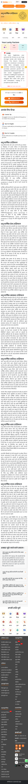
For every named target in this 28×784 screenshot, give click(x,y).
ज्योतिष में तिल (4, 764)
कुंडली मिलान (4, 732)
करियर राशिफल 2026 (5, 649)
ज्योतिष (16, 672)
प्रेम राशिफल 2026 (5, 644)
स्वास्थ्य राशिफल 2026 (5, 647)
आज (13, 38)
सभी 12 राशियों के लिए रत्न (20, 684)
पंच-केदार (17, 704)
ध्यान (2, 747)
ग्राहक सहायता (18, 711)
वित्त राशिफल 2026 (5, 652)
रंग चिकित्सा (3, 744)
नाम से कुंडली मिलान (5, 712)
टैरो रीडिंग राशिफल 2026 (6, 642)
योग (2, 742)
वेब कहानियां (3, 752)
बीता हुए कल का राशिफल (6, 672)
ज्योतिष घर (3, 737)
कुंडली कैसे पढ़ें (4, 729)
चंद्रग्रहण (17, 649)
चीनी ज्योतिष (17, 657)
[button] (17, 2)
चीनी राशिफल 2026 (5, 657)
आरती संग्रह (3, 754)
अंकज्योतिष (17, 662)
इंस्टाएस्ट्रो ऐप (3, 717)
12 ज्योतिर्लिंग (17, 701)
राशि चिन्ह (3, 762)
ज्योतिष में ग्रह (17, 694)
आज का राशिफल (4, 667)
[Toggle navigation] (1, 2)
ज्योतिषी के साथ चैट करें (8, 6)
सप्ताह (25, 38)
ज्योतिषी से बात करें (20, 6)
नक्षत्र (16, 696)
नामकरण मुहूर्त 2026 (5, 693)
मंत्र (16, 699)
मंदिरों (16, 677)
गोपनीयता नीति (18, 714)
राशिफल (6, 23)
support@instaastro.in (20, 742)
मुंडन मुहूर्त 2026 (4, 695)
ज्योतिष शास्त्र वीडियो (5, 771)
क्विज (16, 642)
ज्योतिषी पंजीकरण (18, 724)
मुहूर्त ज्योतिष (17, 659)
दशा (2, 767)
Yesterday (5, 38)
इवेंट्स (16, 726)
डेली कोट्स (3, 759)
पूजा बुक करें (3, 714)
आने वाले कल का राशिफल (6, 670)
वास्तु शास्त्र (17, 689)
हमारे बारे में (17, 721)
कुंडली (2, 727)
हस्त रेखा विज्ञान (18, 679)
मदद (16, 729)
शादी (16, 667)
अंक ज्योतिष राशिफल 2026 (6, 659)
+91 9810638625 (21, 738)
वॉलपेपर (3, 757)
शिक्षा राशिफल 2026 (5, 654)
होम (2, 23)
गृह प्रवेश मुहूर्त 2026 (5, 690)
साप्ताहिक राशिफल (5, 675)
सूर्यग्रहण (17, 647)
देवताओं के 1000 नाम (5, 776)
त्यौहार (16, 669)
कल (19, 38)
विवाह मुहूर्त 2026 (4, 688)
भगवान (16, 674)
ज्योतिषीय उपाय (18, 687)
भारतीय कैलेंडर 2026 (19, 652)
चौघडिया (17, 682)
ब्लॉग (2, 749)
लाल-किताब (3, 769)
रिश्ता (16, 664)
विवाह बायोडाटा (4, 734)
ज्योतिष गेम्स (17, 644)
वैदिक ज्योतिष (18, 654)
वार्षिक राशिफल (12, 23)
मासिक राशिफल (4, 677)
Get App (24, 2)
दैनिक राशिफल (4, 724)
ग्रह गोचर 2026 (18, 692)
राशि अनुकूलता (4, 739)
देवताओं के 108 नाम (5, 774)
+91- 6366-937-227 (21, 735)
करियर (16, 719)
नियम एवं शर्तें (17, 716)
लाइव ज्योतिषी (4, 722)
